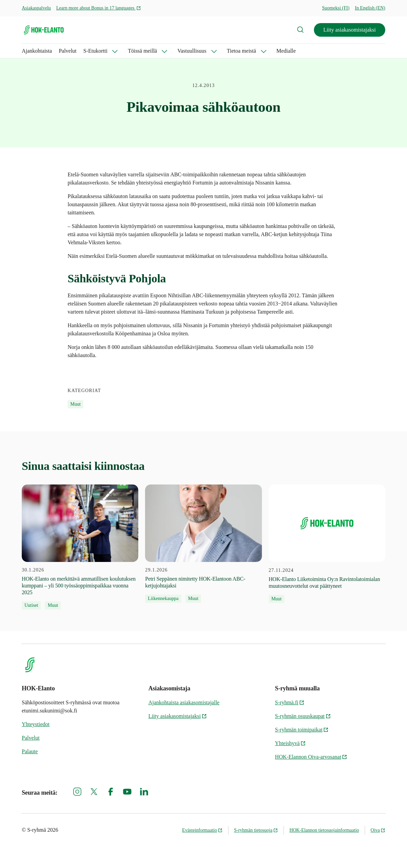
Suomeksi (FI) (336, 8)
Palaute (30, 751)
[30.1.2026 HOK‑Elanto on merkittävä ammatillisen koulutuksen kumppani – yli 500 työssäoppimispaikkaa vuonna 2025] (80, 547)
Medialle (286, 51)
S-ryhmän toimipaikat (302, 730)
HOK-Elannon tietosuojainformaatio (324, 830)
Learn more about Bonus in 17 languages (98, 8)
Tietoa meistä (241, 51)
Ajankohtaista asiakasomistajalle (183, 702)
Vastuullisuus (191, 51)
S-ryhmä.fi (289, 702)
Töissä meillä (142, 51)
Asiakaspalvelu (36, 8)
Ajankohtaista (37, 51)
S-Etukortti (95, 51)
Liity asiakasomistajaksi (349, 30)
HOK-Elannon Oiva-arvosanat (311, 757)
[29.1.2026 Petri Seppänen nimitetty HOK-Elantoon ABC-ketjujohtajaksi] (203, 543)
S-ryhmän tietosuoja (256, 830)
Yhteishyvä (290, 743)
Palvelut (67, 51)
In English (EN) (370, 8)
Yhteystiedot (36, 724)
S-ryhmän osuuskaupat (303, 716)
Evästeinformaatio (202, 830)
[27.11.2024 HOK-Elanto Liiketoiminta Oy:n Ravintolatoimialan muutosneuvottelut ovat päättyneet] (327, 543)
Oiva (378, 830)
